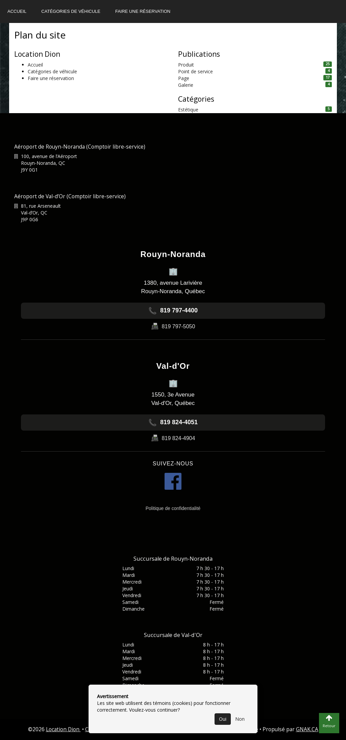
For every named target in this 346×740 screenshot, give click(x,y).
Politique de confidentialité (173, 508)
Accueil (16, 11)
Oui (222, 719)
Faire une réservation (142, 11)
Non (240, 719)
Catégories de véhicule (70, 11)
